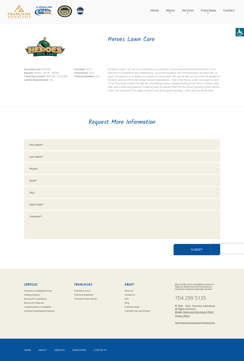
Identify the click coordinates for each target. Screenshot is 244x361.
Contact (229, 10)
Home (154, 10)
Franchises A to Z (82, 290)
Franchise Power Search (85, 298)
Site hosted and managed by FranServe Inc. (195, 322)
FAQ (127, 298)
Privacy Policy (182, 315)
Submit (197, 253)
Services (188, 10)
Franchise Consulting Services (38, 290)
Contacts (100, 350)
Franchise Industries (83, 294)
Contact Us (130, 294)
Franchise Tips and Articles (137, 311)
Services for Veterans (34, 302)
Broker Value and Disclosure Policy (194, 312)
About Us (129, 290)
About (170, 10)
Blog (127, 302)
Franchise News (132, 306)
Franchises (208, 10)
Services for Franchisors (35, 298)
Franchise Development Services (39, 311)
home (27, 350)
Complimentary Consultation (37, 306)
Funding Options (32, 294)
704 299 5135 (190, 297)
